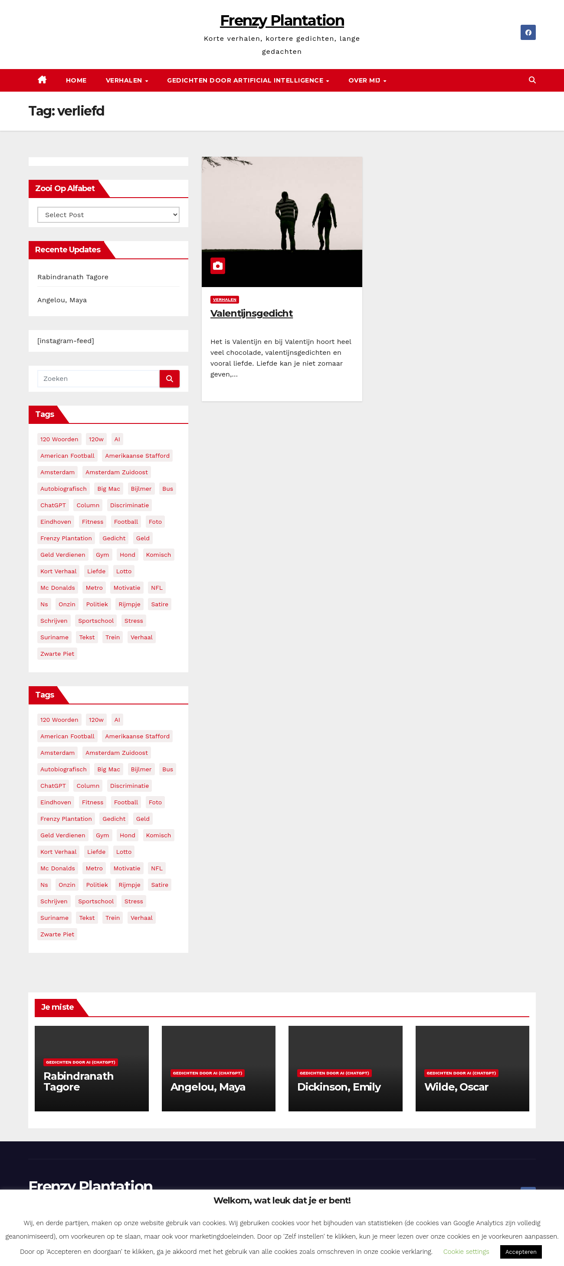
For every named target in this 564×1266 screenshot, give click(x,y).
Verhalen (125, 80)
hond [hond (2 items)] (127, 554)
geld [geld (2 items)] (143, 538)
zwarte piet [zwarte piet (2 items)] (57, 653)
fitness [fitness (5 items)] (93, 521)
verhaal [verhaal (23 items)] (142, 637)
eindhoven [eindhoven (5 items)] (55, 521)
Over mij (365, 80)
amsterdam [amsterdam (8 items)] (57, 472)
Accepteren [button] (521, 1252)
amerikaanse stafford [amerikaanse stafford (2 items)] (137, 455)
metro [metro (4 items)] (93, 587)
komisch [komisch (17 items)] (158, 554)
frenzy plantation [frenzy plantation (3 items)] (66, 538)
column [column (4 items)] (87, 505)
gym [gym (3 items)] (102, 554)
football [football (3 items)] (126, 521)
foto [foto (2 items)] (155, 521)
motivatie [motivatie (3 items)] (126, 587)
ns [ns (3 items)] (44, 604)
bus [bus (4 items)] (167, 488)
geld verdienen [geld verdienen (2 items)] (62, 554)
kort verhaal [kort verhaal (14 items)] (58, 571)
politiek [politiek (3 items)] (97, 604)
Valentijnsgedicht (251, 313)
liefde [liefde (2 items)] (96, 571)
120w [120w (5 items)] (96, 439)
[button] (532, 80)
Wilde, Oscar (456, 1087)
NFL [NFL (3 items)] (157, 587)
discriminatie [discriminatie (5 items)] (129, 505)
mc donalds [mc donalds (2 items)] (57, 587)
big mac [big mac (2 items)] (108, 488)
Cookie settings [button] (466, 1252)
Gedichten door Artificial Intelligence (246, 80)
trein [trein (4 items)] (112, 637)
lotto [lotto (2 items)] (124, 571)
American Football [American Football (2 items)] (67, 455)
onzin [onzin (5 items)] (67, 604)
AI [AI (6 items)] (117, 439)
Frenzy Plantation (282, 20)
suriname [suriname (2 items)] (54, 637)
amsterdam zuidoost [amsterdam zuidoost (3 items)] (116, 472)
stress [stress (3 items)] (134, 620)
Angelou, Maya (62, 300)
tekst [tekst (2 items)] (87, 637)
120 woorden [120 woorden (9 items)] (59, 439)
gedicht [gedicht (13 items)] (113, 538)
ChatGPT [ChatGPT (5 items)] (53, 505)
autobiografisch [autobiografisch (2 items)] (63, 488)
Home (76, 80)
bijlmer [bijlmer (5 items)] (141, 488)
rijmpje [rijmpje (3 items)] (129, 604)
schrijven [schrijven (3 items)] (54, 620)
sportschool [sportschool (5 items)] (96, 620)
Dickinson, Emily (338, 1087)
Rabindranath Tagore (72, 277)
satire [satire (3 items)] (159, 604)
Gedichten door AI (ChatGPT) (80, 1062)
